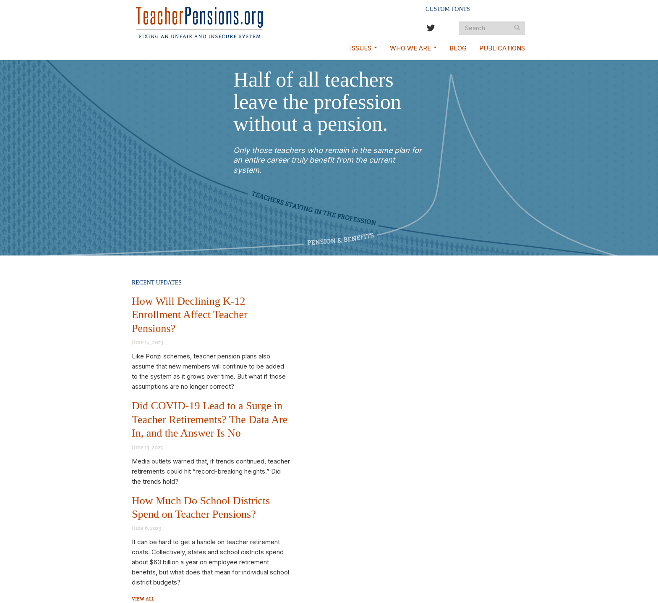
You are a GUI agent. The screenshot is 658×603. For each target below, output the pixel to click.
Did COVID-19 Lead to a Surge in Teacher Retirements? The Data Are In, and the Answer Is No (209, 419)
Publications (502, 48)
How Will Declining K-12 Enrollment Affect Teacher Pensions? (190, 314)
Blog (458, 48)
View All (143, 598)
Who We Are (413, 48)
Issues (363, 48)
